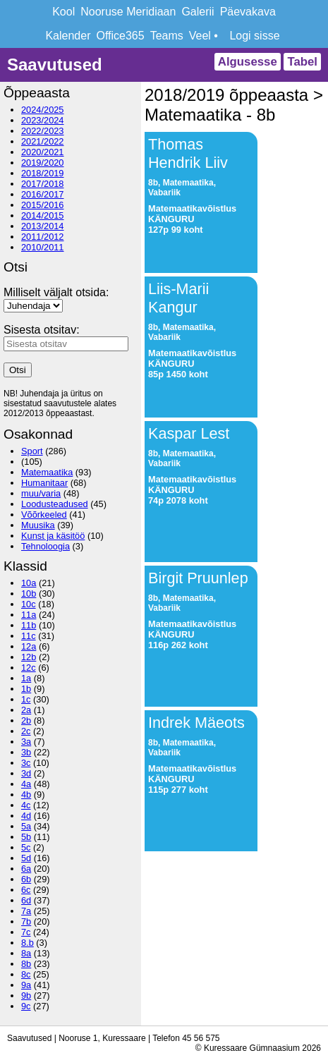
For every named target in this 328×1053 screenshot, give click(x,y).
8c (26, 974)
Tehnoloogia (45, 546)
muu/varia (41, 493)
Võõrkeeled (44, 514)
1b (26, 688)
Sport (32, 451)
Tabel (302, 61)
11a (28, 614)
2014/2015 (42, 215)
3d (26, 773)
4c (26, 805)
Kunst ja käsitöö (53, 535)
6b (26, 879)
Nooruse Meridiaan (128, 12)
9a (26, 985)
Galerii (197, 12)
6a (26, 868)
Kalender (67, 36)
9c (26, 1006)
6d (26, 900)
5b (26, 837)
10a (28, 583)
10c (28, 604)
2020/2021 (42, 152)
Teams (166, 36)
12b (28, 657)
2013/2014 (42, 226)
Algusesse (247, 61)
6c (26, 889)
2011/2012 (42, 236)
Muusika (38, 525)
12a (28, 646)
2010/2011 (42, 247)
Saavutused (54, 64)
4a (26, 784)
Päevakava (248, 12)
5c (26, 847)
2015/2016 (42, 205)
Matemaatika (47, 472)
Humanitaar (44, 482)
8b (26, 963)
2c (26, 731)
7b (26, 921)
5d (26, 858)
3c (26, 762)
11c (28, 636)
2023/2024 (42, 120)
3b (26, 752)
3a (26, 741)
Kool (63, 12)
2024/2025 (42, 109)
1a (26, 678)
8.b (27, 942)
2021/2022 (42, 141)
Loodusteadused (54, 504)
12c (28, 667)
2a (26, 710)
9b (26, 995)
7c (26, 932)
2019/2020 (42, 162)
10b (28, 593)
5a (26, 826)
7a (26, 911)
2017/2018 (42, 183)
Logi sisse (254, 36)
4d (26, 815)
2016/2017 (42, 194)
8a (26, 953)
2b (26, 720)
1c (26, 699)
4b (26, 794)
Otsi (17, 370)
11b (28, 625)
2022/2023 (42, 131)
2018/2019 (42, 173)
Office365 (120, 36)
